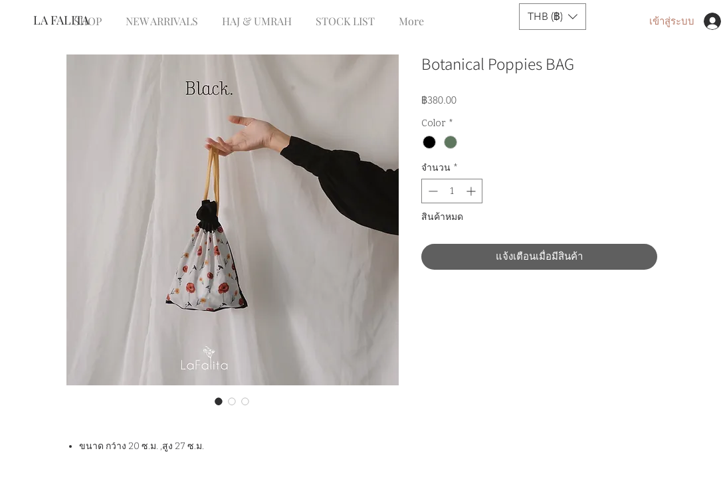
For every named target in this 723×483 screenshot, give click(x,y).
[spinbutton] (452, 191)
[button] (552, 16)
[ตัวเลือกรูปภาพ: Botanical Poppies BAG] (218, 401)
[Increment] (472, 191)
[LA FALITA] (77, 20)
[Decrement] (431, 191)
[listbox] (552, 16)
